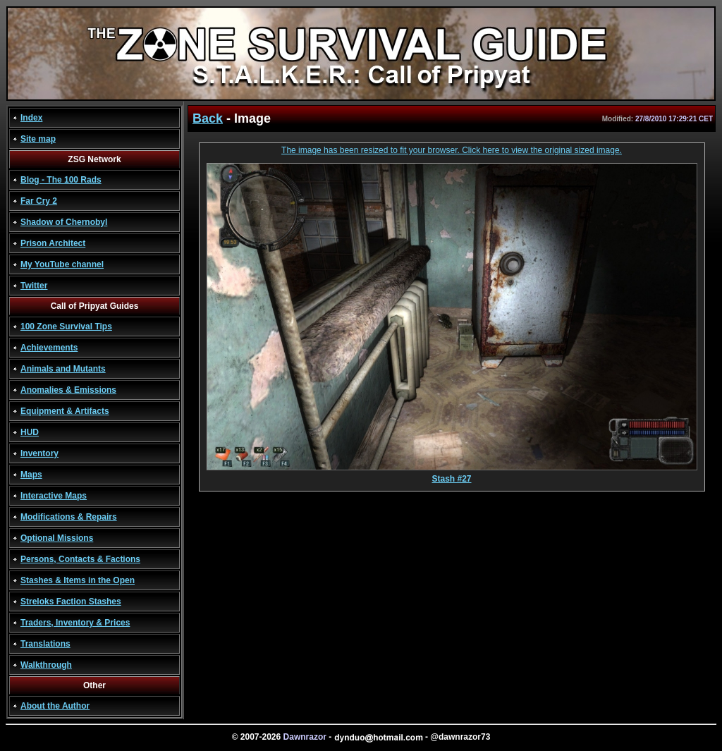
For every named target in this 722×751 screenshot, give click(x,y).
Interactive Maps (53, 496)
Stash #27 (452, 475)
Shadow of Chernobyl (63, 222)
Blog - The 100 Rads (61, 180)
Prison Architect (52, 243)
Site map (38, 139)
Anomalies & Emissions (68, 390)
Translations (45, 644)
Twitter (33, 286)
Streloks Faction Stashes (70, 601)
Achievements (49, 348)
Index (31, 118)
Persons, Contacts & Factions (80, 559)
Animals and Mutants (63, 369)
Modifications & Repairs (68, 517)
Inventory (39, 453)
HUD (29, 432)
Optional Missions (56, 538)
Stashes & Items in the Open (77, 580)
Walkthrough (46, 665)
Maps (31, 475)
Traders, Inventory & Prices (75, 623)
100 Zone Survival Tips (66, 326)
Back (207, 118)
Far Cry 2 (38, 201)
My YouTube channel (62, 264)
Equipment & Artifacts (64, 411)
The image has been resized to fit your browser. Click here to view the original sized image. (451, 150)
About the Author (55, 706)
